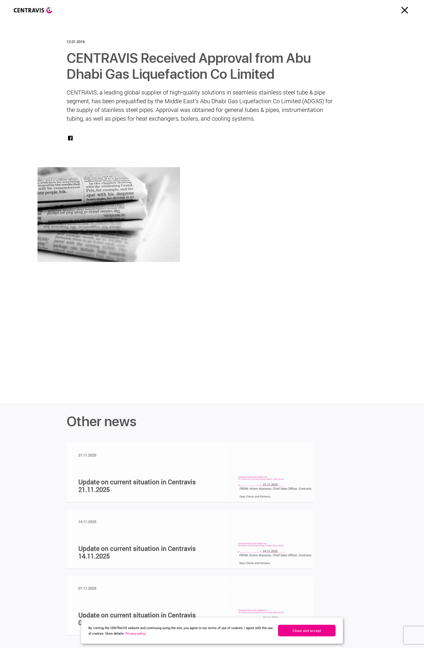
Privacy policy (135, 633)
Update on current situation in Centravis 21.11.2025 (137, 488)
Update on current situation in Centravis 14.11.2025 (137, 554)
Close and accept (307, 630)
